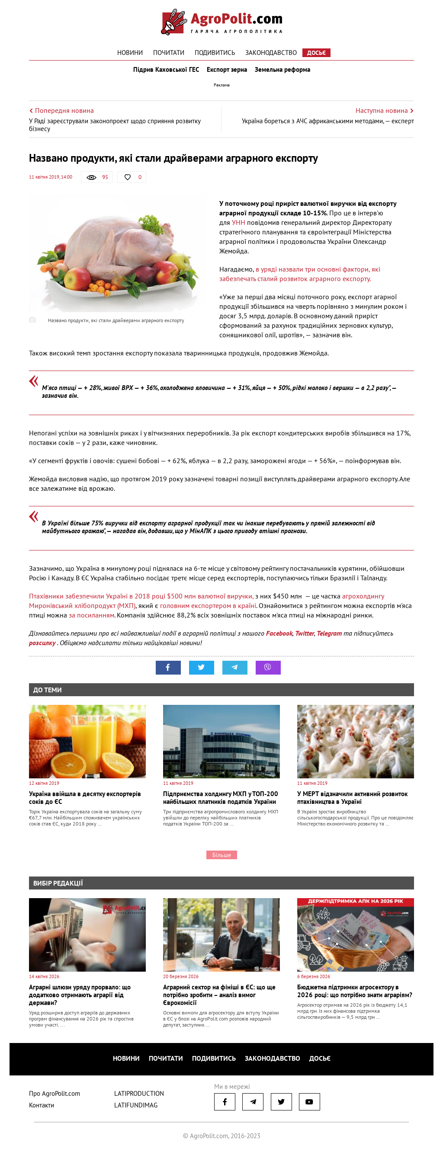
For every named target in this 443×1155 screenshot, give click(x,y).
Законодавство (271, 52)
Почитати (168, 52)
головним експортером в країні (207, 611)
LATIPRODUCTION (139, 1096)
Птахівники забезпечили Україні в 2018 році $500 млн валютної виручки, (141, 602)
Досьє (316, 53)
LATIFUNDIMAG (135, 1108)
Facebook (279, 639)
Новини (130, 52)
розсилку (43, 648)
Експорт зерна (227, 73)
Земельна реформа (285, 73)
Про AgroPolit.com (54, 1096)
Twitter (304, 639)
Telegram (329, 639)
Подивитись (215, 52)
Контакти (41, 1108)
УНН (238, 228)
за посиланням (91, 621)
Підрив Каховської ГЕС (163, 73)
